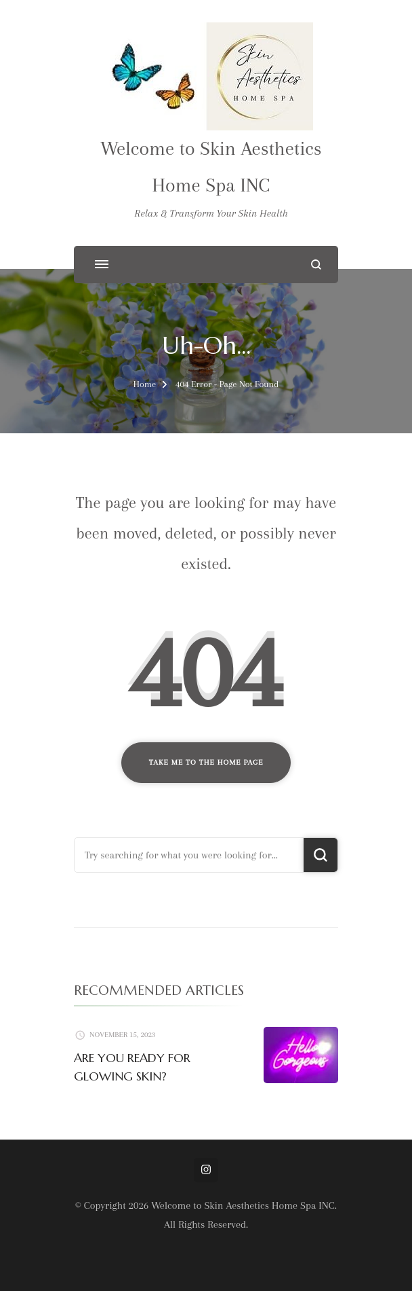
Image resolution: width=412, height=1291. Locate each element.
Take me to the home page (206, 762)
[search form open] (316, 264)
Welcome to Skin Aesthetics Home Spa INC (243, 1205)
